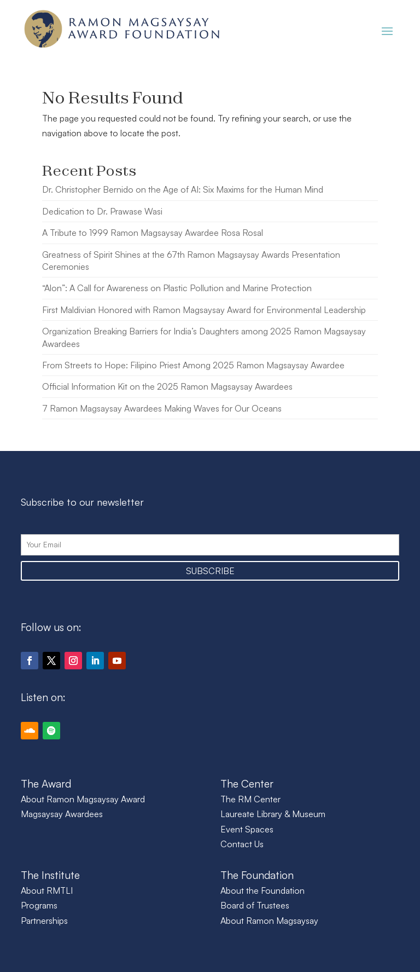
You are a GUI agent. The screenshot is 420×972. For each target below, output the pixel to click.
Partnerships (44, 920)
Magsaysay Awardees (62, 813)
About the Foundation (262, 890)
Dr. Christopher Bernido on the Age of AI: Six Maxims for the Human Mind (182, 189)
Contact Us (242, 843)
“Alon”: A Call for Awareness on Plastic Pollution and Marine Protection (177, 287)
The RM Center (250, 799)
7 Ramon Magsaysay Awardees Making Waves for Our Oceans (162, 408)
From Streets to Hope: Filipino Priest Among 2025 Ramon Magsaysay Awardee (193, 365)
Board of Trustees (254, 905)
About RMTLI (47, 890)
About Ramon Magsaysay (269, 920)
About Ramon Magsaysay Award (83, 799)
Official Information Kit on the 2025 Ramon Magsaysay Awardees (167, 386)
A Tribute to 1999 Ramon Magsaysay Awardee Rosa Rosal (152, 232)
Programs (39, 905)
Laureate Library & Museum (272, 813)
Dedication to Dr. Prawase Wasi (102, 211)
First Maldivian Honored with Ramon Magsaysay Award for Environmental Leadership (204, 309)
